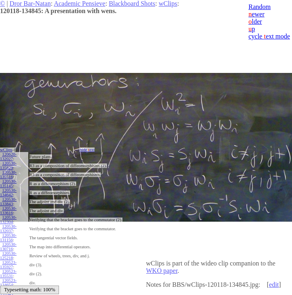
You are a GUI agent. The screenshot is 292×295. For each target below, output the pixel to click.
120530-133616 (8, 210)
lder (255, 21)
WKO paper (162, 270)
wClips (167, 3)
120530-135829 (8, 165)
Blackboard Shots (132, 3)
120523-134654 (8, 282)
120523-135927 (8, 264)
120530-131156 (8, 237)
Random (260, 6)
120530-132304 (8, 219)
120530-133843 (8, 201)
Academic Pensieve (79, 3)
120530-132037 (8, 228)
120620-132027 (8, 156)
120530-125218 (8, 255)
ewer (257, 14)
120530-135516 (8, 174)
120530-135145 (8, 183)
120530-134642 (8, 192)
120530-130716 (8, 246)
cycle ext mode (269, 36)
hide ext (87, 150)
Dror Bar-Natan (30, 3)
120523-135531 (8, 273)
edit (274, 284)
